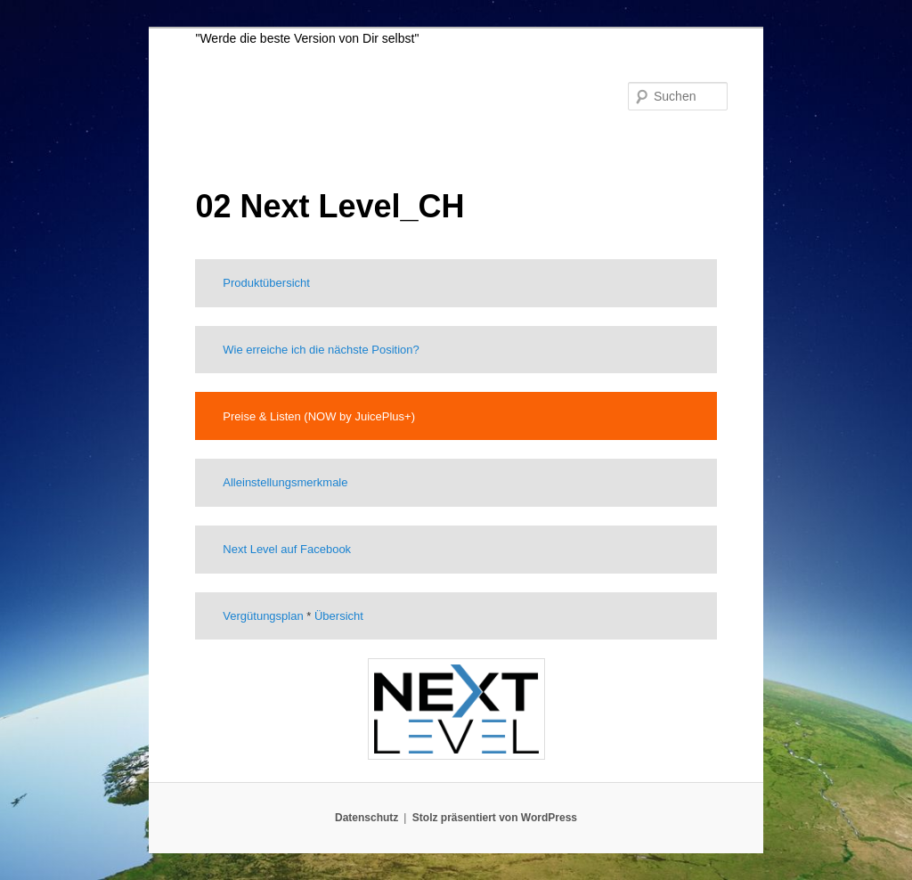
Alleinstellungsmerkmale (285, 482)
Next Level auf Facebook (287, 549)
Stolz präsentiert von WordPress (494, 817)
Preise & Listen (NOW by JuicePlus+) (319, 416)
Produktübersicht (266, 282)
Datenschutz (366, 817)
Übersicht (338, 616)
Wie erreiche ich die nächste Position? (321, 349)
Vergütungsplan (263, 616)
